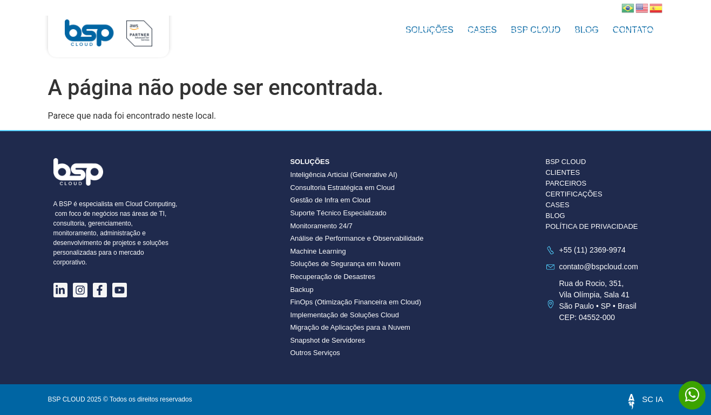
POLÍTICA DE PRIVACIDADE (591, 226)
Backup (301, 289)
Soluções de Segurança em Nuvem (345, 264)
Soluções (419, 31)
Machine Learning (318, 251)
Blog (583, 31)
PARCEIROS (565, 183)
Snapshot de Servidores (327, 340)
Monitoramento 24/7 (321, 226)
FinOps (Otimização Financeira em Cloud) (355, 302)
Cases (474, 31)
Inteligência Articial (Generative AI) (343, 175)
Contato (631, 31)
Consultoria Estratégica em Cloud (342, 187)
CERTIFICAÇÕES (573, 194)
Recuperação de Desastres (332, 277)
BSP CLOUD (530, 31)
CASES (557, 205)
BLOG (555, 216)
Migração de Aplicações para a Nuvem (350, 327)
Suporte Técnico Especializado (338, 213)
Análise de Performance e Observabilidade (356, 238)
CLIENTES (562, 172)
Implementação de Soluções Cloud (344, 315)
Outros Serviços (315, 353)
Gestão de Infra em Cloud (330, 200)
